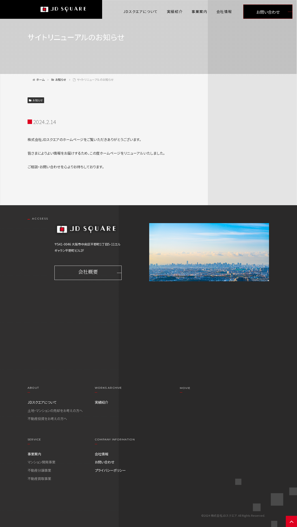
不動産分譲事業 (39, 470)
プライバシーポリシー (110, 470)
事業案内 (199, 11)
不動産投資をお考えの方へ (47, 418)
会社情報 (224, 11)
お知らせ (36, 100)
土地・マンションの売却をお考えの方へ (55, 410)
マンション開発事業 (41, 461)
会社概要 (88, 272)
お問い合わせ (268, 12)
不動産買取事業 (39, 478)
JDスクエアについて (140, 11)
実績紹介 (175, 11)
